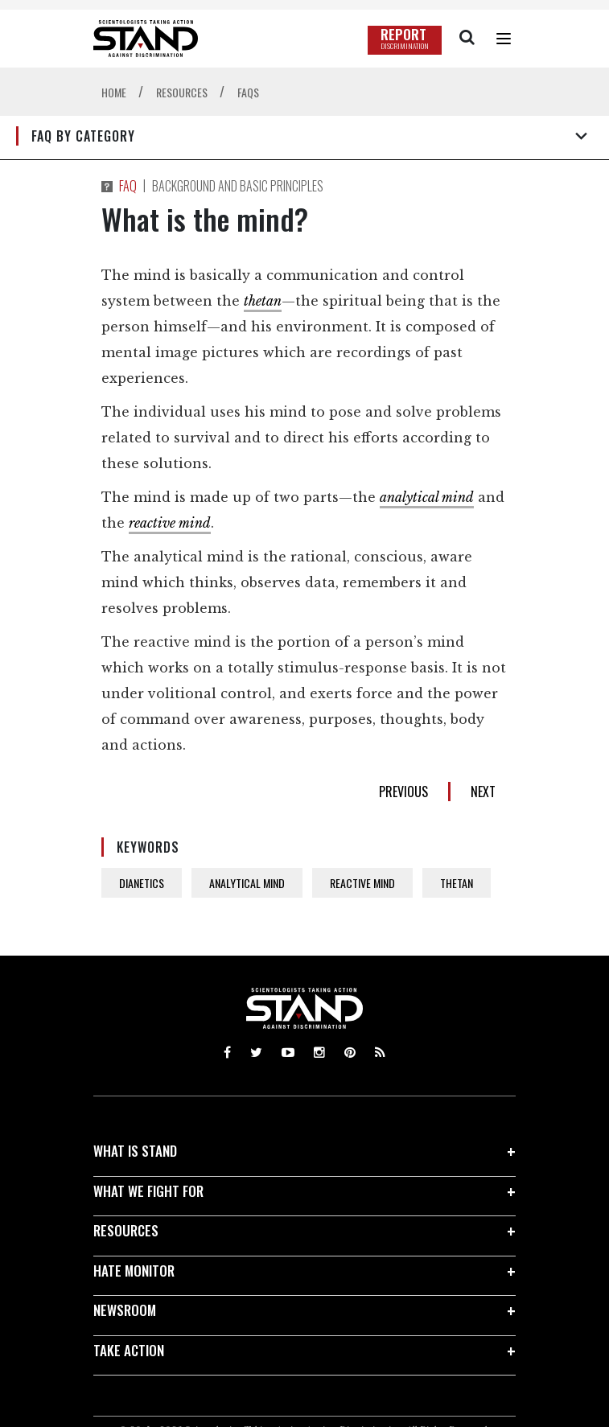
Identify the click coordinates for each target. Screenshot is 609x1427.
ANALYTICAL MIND (247, 882)
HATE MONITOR (134, 1270)
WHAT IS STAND (135, 1151)
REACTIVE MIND (362, 882)
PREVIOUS (403, 791)
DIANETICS (141, 882)
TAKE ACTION (128, 1350)
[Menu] (504, 39)
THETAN (456, 882)
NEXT (483, 791)
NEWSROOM (124, 1310)
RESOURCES (125, 1230)
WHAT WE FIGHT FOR (148, 1191)
